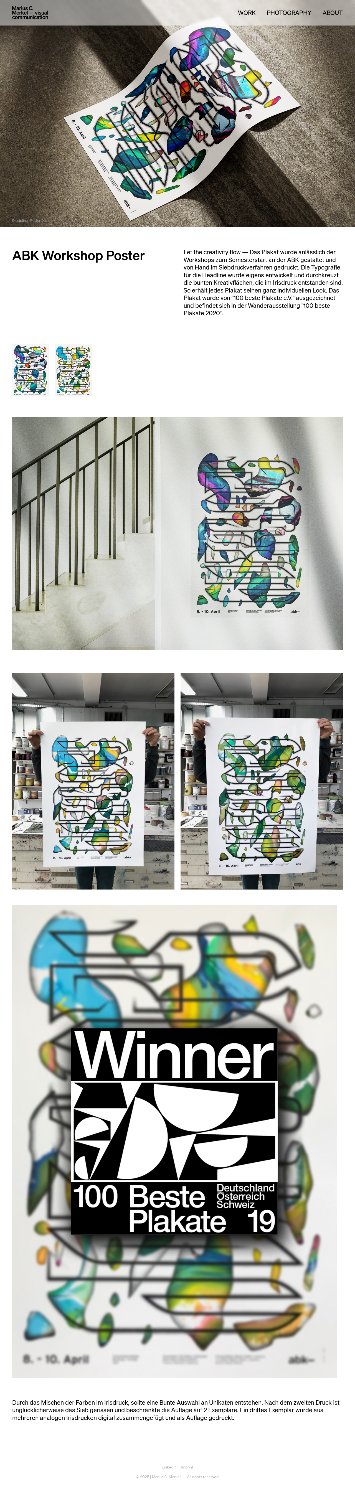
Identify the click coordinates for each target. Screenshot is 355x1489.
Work (246, 12)
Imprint (187, 1466)
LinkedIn (169, 1466)
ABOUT (333, 12)
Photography (289, 12)
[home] (30, 12)
